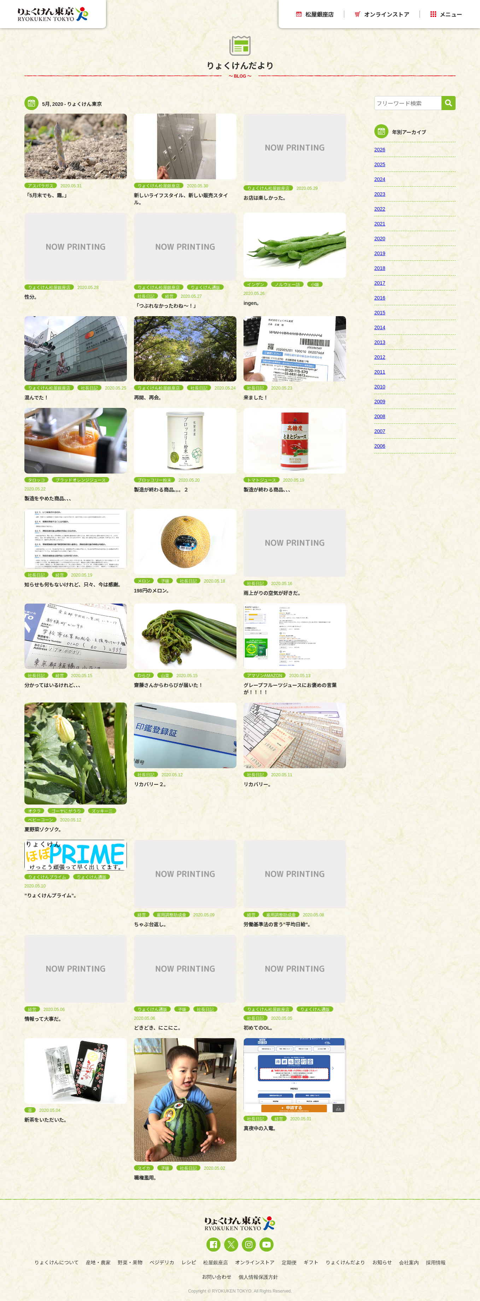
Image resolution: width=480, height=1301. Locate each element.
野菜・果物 (130, 1262)
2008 (379, 416)
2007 (379, 430)
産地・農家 (98, 1262)
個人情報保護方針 (258, 1276)
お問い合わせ (217, 1276)
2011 (379, 371)
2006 (379, 445)
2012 (379, 356)
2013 (379, 341)
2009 (379, 401)
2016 (379, 297)
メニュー (446, 14)
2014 (379, 327)
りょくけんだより (345, 1262)
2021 (379, 223)
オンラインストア (382, 14)
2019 (379, 253)
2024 (379, 178)
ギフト (311, 1262)
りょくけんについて (56, 1262)
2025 (379, 164)
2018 (379, 267)
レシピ (188, 1262)
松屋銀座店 (315, 14)
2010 (379, 386)
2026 (379, 149)
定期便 (289, 1262)
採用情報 (436, 1262)
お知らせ (382, 1262)
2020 (379, 238)
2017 (379, 282)
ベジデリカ (162, 1262)
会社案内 (409, 1262)
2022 (379, 208)
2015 (379, 312)
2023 (379, 193)
